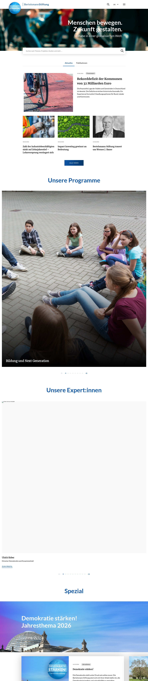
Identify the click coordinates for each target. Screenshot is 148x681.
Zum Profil (7, 566)
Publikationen (81, 63)
